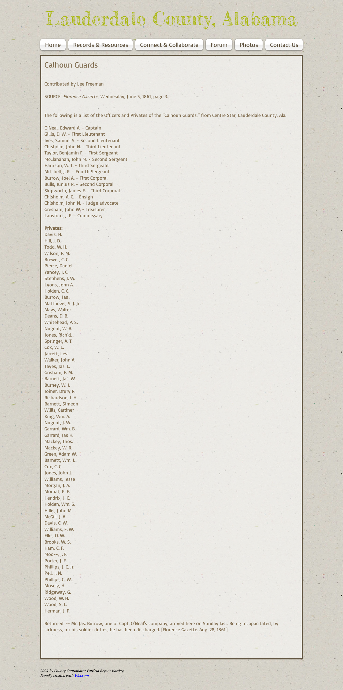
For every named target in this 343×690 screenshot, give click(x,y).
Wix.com (82, 675)
